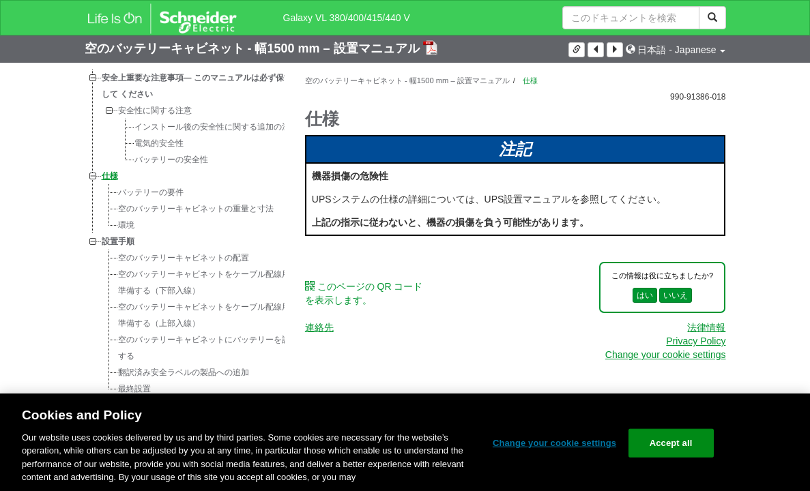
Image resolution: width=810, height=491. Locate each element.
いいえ (675, 295)
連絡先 (319, 327)
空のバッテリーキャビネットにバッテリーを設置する (208, 348)
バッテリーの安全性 (171, 159)
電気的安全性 (159, 143)
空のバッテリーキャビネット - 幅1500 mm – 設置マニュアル (254, 48)
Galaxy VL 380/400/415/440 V (346, 17)
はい (645, 295)
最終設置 (134, 388)
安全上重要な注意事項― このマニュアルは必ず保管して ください (197, 86)
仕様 (110, 176)
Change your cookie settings (665, 354)
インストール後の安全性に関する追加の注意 (216, 127)
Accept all (671, 443)
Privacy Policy (695, 341)
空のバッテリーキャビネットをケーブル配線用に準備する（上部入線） (208, 315)
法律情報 (706, 327)
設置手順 (118, 241)
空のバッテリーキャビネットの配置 (183, 258)
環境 (126, 225)
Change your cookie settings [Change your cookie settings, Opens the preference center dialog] (554, 443)
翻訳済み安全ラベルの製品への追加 (183, 372)
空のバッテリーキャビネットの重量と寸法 (196, 208)
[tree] (185, 233)
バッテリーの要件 (151, 192)
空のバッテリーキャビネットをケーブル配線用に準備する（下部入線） (208, 282)
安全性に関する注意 (155, 110)
